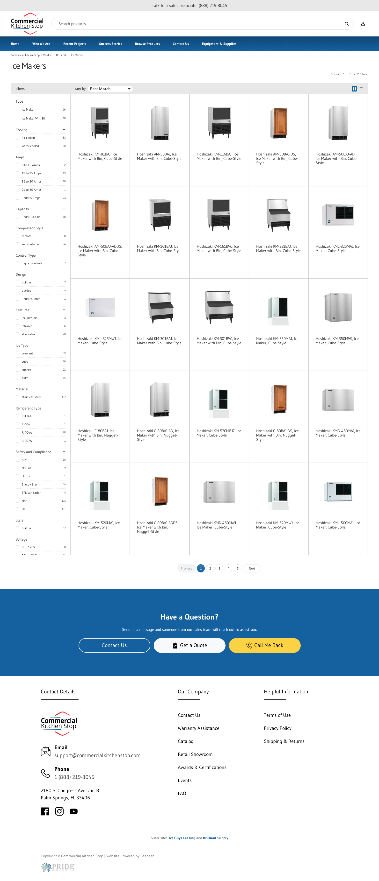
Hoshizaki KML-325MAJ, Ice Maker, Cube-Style (338, 248)
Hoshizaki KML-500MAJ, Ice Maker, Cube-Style (338, 525)
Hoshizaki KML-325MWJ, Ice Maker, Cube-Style (100, 340)
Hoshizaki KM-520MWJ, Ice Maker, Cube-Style (277, 525)
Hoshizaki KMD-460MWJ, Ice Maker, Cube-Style (217, 525)
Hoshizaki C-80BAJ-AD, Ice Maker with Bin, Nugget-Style (158, 435)
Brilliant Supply (215, 838)
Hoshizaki (61, 55)
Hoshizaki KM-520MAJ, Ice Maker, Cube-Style (99, 525)
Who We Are (41, 44)
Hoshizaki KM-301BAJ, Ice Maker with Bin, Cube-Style (159, 340)
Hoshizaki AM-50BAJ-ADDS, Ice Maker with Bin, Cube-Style (100, 250)
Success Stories (110, 44)
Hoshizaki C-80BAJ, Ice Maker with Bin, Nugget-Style (98, 435)
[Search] (202, 24)
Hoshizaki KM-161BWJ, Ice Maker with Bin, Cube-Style (219, 248)
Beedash (147, 855)
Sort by (80, 89)
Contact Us (181, 44)
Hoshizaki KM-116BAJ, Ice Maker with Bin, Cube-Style (219, 156)
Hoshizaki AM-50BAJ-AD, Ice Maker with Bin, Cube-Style (336, 158)
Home (15, 44)
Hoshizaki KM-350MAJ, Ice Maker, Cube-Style (277, 340)
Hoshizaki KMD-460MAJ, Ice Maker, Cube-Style (338, 433)
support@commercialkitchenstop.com (97, 755)
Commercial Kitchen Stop (25, 55)
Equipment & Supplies (219, 44)
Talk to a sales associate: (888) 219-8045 (189, 5)
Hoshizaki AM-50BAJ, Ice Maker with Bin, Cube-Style (159, 156)
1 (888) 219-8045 (74, 777)
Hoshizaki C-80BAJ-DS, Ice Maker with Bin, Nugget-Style (277, 435)
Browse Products (147, 44)
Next (252, 568)
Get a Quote (189, 645)
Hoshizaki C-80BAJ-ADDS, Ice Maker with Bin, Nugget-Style (158, 527)
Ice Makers (77, 55)
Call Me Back (264, 645)
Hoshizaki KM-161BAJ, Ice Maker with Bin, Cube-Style (159, 248)
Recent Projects (74, 44)
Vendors (47, 55)
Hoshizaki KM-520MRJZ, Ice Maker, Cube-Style (219, 433)
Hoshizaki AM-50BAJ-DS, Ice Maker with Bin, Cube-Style (277, 158)
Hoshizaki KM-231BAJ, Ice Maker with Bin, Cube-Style (278, 248)
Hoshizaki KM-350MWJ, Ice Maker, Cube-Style (337, 340)
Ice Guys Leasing (182, 838)
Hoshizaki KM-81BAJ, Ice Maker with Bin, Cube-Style (100, 156)
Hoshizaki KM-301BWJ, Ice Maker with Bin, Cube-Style (219, 340)
